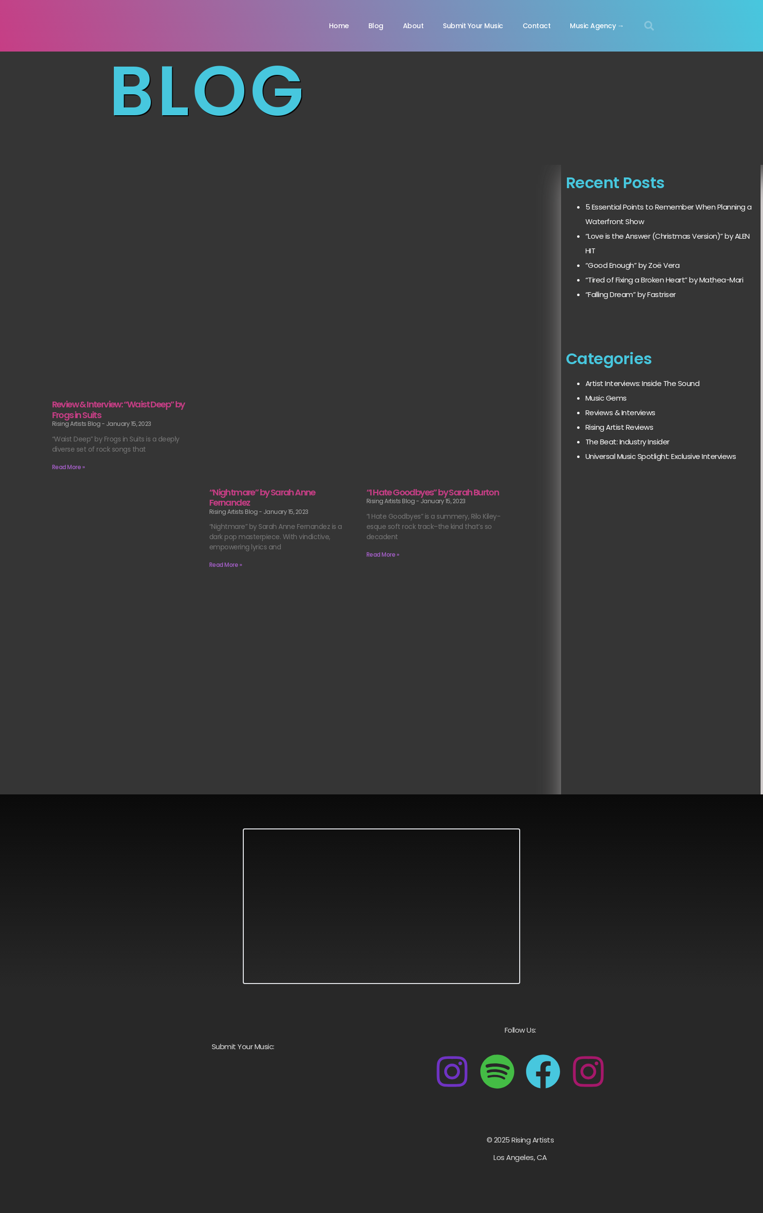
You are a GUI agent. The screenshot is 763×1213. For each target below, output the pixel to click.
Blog (375, 26)
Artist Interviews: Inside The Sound (642, 383)
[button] (649, 25)
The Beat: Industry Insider (627, 442)
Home (339, 26)
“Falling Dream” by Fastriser (630, 294)
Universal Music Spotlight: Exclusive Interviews (660, 456)
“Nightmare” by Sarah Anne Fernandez (262, 497)
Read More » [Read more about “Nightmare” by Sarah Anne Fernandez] (225, 565)
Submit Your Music (473, 26)
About (413, 26)
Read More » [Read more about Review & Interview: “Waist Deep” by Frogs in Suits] (68, 467)
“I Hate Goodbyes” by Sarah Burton (432, 492)
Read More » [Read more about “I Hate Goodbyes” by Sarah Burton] (383, 554)
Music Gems (606, 398)
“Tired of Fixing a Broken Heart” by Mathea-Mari (664, 280)
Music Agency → (597, 26)
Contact (537, 26)
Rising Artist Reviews (619, 427)
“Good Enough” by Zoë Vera (632, 265)
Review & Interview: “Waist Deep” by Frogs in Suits (118, 409)
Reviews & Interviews (620, 412)
